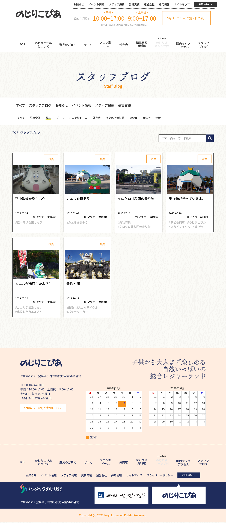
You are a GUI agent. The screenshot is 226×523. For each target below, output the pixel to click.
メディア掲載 (116, 4)
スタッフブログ (42, 105)
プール (62, 119)
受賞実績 (134, 4)
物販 (164, 119)
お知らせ (78, 4)
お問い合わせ (206, 4)
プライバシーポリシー (160, 476)
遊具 (49, 119)
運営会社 (149, 4)
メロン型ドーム (81, 119)
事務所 (152, 119)
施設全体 (36, 119)
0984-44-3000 (35, 386)
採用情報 (164, 4)
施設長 (139, 119)
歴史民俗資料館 (119, 119)
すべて (21, 105)
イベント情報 (96, 4)
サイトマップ (182, 4)
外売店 (100, 119)
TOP (15, 134)
